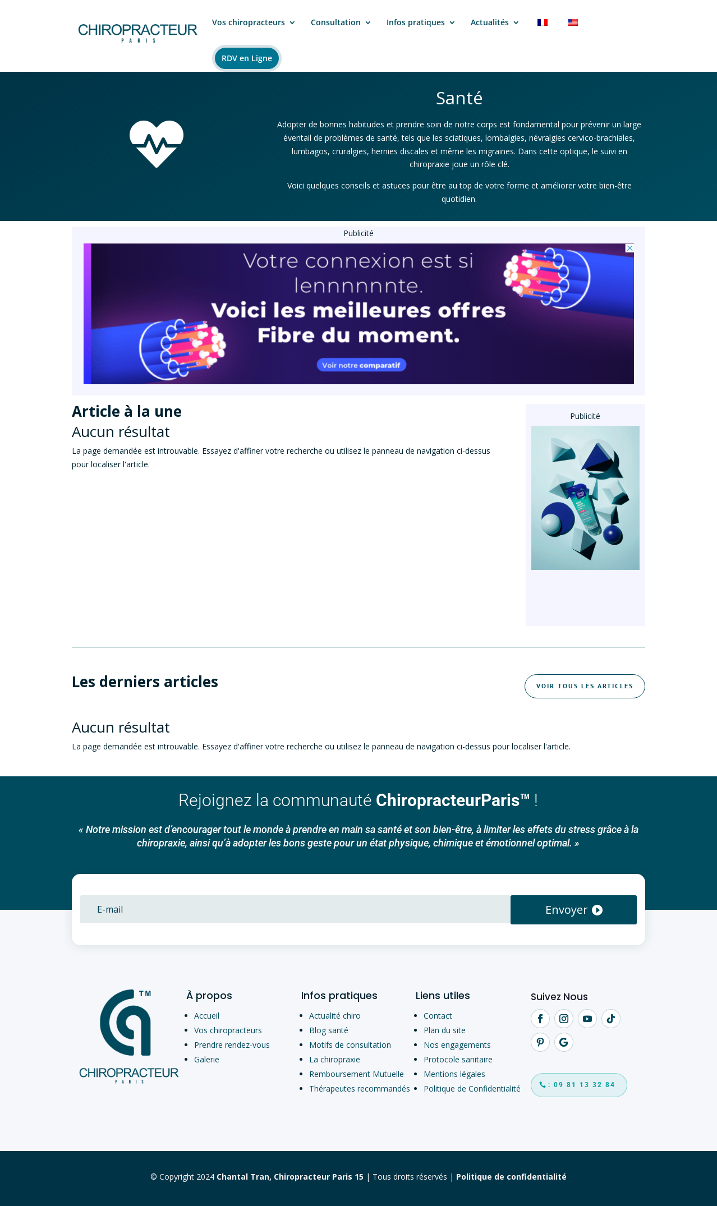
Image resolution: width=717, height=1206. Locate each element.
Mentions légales (454, 1074)
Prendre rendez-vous (232, 1044)
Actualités (490, 23)
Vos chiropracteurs (248, 23)
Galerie (206, 1059)
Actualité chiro (335, 1015)
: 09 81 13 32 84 (581, 1085)
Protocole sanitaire (458, 1059)
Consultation (336, 23)
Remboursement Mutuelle (356, 1074)
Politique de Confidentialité (472, 1088)
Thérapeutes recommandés (359, 1088)
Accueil (206, 1015)
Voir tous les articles (584, 686)
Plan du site (445, 1030)
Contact (438, 1015)
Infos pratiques (416, 23)
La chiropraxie (334, 1059)
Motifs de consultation (350, 1044)
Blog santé (328, 1030)
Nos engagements (457, 1044)
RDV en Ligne (247, 58)
